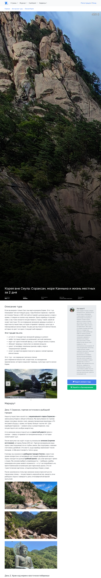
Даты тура (62, 297)
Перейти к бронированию (82, 387)
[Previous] (8, 383)
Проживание (81, 297)
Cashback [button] (32, 3)
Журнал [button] (23, 3)
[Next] (53, 383)
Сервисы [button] (42, 3)
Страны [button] (14, 3)
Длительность (44, 297)
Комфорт (25, 297)
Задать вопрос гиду (82, 382)
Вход (94, 3)
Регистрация (86, 3)
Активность (7, 297)
